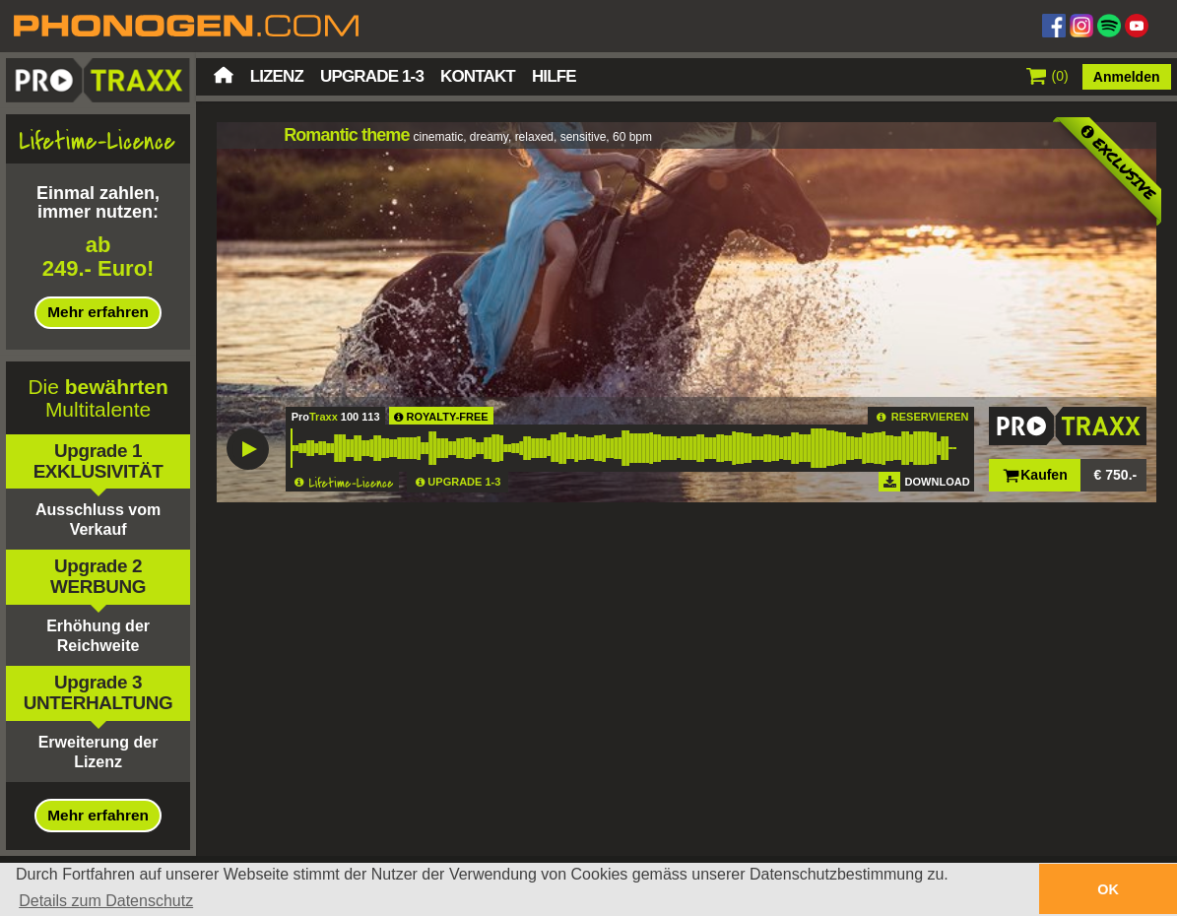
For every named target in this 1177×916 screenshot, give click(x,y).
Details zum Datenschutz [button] (106, 900)
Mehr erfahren (98, 311)
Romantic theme (346, 135)
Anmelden (1126, 77)
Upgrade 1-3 (372, 76)
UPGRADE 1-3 (463, 482)
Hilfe (554, 76)
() (1047, 76)
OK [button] (1108, 889)
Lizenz (276, 76)
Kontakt (477, 76)
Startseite (223, 75)
